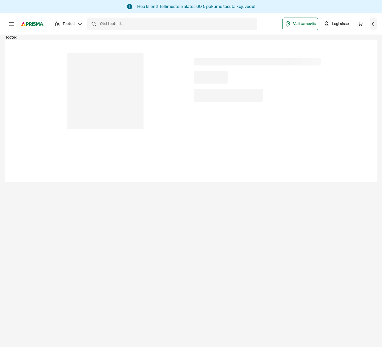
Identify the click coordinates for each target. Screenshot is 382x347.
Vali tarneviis (300, 24)
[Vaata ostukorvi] (373, 24)
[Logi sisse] (336, 24)
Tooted (11, 37)
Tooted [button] (68, 25)
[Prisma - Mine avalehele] (32, 24)
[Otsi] (93, 24)
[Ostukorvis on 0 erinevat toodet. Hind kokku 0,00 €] (360, 24)
